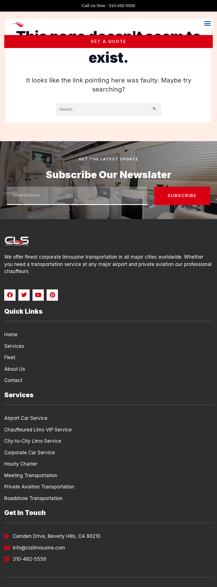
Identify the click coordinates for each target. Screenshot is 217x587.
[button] (207, 23)
